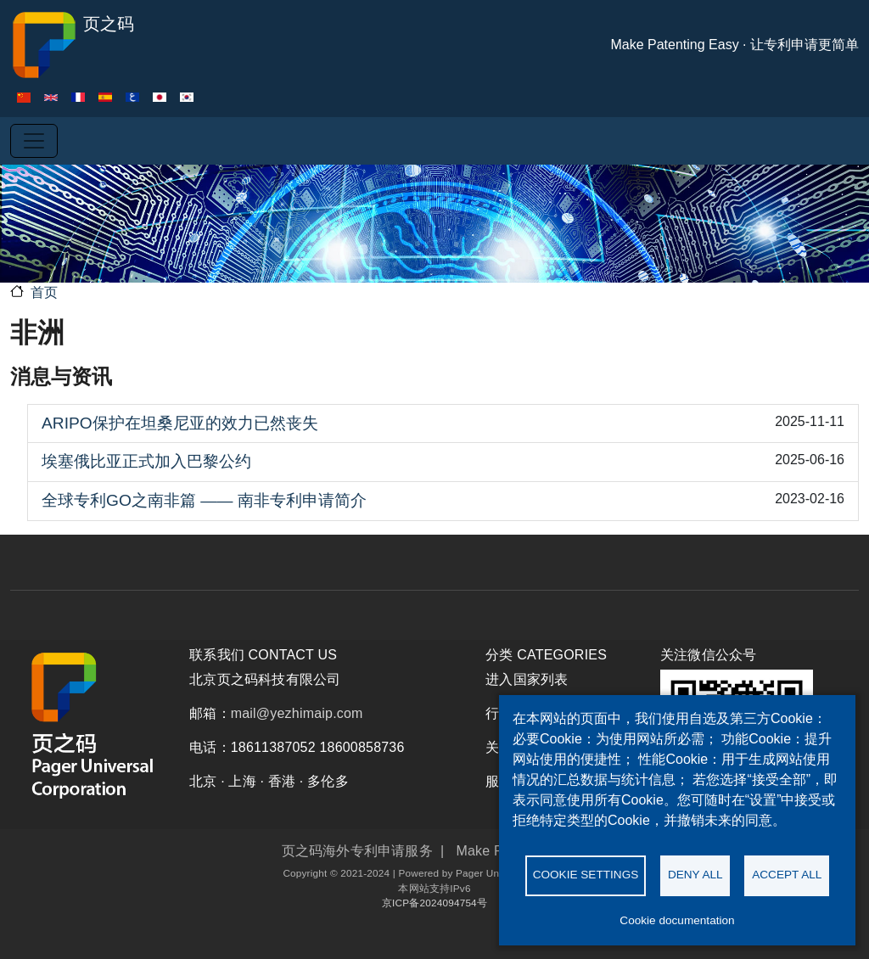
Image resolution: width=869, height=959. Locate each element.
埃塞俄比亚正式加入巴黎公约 (146, 461)
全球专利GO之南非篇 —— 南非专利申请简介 (204, 500)
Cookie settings (586, 874)
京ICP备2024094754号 (434, 902)
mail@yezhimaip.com (297, 713)
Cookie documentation (677, 920)
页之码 (72, 45)
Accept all (786, 874)
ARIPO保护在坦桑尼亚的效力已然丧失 (180, 423)
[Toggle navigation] (34, 141)
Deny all (695, 874)
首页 (44, 292)
